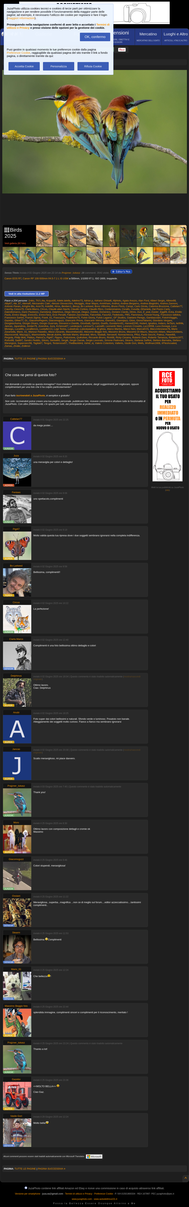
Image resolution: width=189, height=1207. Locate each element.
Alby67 (8, 303)
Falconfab (95, 314)
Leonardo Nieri (114, 326)
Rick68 (110, 337)
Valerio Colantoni (104, 343)
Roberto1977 (176, 337)
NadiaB (101, 334)
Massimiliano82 (74, 331)
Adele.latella (63, 300)
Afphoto (117, 300)
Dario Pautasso (30, 311)
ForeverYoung (151, 314)
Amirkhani (104, 303)
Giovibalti (85, 323)
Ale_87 (17, 303)
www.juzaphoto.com (82, 1199)
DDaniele (146, 309)
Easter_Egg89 (159, 311)
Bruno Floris (118, 306)
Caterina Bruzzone (159, 306)
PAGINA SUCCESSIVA (51, 358)
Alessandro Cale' (41, 303)
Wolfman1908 (152, 343)
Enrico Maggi (19, 314)
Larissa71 (88, 326)
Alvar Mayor (91, 303)
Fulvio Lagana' (104, 317)
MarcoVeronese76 (160, 329)
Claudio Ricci (96, 309)
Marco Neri (129, 329)
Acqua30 (51, 300)
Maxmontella (39, 334)
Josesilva (43, 326)
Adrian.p (88, 300)
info (167, 490)
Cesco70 (19, 309)
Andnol (115, 303)
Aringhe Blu (28, 306)
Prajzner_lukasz (71, 272)
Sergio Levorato (94, 340)
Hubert (143, 323)
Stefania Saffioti (142, 340)
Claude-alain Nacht (59, 309)
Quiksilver (82, 337)
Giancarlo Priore (74, 320)
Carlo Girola (140, 306)
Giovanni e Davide (69, 323)
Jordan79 (32, 326)
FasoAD (106, 314)
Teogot (47, 343)
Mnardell (84, 334)
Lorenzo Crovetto (132, 326)
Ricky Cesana (123, 337)
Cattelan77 (176, 306)
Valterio (119, 343)
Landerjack (76, 326)
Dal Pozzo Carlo (161, 309)
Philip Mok (20, 337)
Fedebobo (117, 314)
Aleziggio (79, 303)
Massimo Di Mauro (137, 331)
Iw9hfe (179, 323)
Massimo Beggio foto (95, 331)
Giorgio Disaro (30, 323)
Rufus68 (9, 340)
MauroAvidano (174, 331)
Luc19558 (148, 326)
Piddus (30, 337)
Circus (43, 309)
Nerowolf (111, 334)
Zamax (8, 346)
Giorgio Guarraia (48, 323)
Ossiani (16, 895)
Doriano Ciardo (120, 311)
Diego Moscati (72, 311)
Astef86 (49, 306)
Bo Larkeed (87, 306)
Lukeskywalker (88, 329)
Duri (139, 311)
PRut (137, 334)
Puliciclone (69, 337)
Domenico (104, 311)
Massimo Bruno (116, 331)
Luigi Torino (60, 329)
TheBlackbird (75, 343)
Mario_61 (22, 331)
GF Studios (119, 317)
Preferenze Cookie (18, 52)
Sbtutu (45, 340)
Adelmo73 (77, 300)
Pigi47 (49, 337)
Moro (93, 334)
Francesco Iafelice (171, 314)
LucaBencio (31, 329)
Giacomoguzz (56, 320)
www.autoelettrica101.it (105, 1199)
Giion (132, 320)
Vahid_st (88, 343)
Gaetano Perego (136, 317)
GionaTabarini (143, 320)
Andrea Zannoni (169, 303)
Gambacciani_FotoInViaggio (161, 317)
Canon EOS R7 (13, 278)
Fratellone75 (73, 317)
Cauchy (9, 309)
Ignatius (152, 323)
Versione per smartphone (27, 1193)
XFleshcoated (169, 343)
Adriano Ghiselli (102, 300)
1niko (31, 300)
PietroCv (40, 337)
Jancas (8, 326)
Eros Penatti (59, 314)
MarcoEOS (143, 329)
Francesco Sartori (14, 317)
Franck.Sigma (32, 317)
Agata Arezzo (129, 300)
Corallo (125, 309)
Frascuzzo (59, 317)
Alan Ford (143, 300)
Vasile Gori (130, 343)
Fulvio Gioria (88, 317)
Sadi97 (19, 340)
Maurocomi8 (11, 334)
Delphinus (57, 311)
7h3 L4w (40, 300)
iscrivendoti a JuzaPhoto (30, 395)
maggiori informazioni (21, 18)
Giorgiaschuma (13, 323)
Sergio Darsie (77, 340)
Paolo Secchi (148, 334)
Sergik (64, 340)
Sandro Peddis (32, 340)
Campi (129, 306)
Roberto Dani (139, 337)
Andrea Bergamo (129, 303)
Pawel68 (170, 334)
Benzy (76, 306)
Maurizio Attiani (156, 331)
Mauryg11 (24, 334)
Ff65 (127, 314)
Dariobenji (45, 311)
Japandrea (19, 326)
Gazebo (9, 320)
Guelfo (104, 323)
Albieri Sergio (157, 300)
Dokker (94, 311)
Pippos (58, 337)
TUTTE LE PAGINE (25, 358)
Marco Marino (114, 329)
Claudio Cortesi (79, 309)
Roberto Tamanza (157, 337)
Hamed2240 (131, 323)
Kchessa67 (62, 326)
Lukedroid (73, 329)
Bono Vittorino (102, 306)
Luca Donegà (162, 326)
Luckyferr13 (46, 329)
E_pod (146, 311)
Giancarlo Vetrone (94, 320)
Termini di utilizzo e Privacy (78, 1193)
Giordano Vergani (162, 320)
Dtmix (132, 311)
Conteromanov (112, 309)
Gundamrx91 (116, 323)
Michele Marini (70, 334)
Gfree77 (19, 320)
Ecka (171, 311)
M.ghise (101, 329)
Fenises (16, 492)
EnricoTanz (45, 314)
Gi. (26, 320)
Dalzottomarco (12, 311)
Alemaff (26, 303)
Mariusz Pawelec (37, 331)
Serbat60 (55, 340)
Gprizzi (95, 323)
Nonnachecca (125, 334)
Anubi (16, 712)
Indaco (161, 323)
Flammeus (136, 314)
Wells (141, 343)
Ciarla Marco (32, 309)
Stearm (129, 340)
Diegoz (85, 311)
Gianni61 (110, 320)
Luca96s (19, 329)
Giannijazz (122, 320)
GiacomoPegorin (38, 320)
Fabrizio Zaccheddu (78, 314)
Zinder (16, 346)
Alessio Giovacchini (62, 303)
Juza (52, 326)
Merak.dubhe (54, 334)
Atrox (57, 306)
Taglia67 (37, 343)
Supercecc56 (25, 343)
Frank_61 (47, 317)
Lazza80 (99, 326)
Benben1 (66, 306)
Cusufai (135, 309)
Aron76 (40, 306)
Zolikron (25, 346)
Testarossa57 (59, 343)
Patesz (160, 334)
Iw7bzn (171, 323)
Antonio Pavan (13, 306)
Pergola (9, 337)
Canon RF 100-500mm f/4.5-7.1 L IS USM (45, 278)
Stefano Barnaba (162, 340)
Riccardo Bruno (97, 337)
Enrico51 (32, 314)
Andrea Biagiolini (149, 303)
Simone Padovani (114, 340)
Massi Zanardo (56, 331)
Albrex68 (171, 300)
